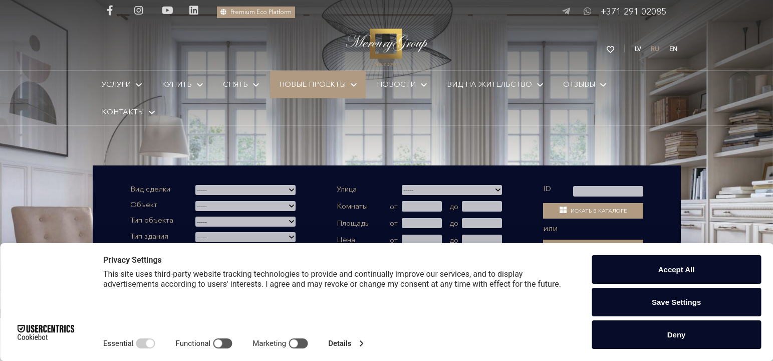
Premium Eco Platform (256, 12)
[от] (422, 206)
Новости (396, 84)
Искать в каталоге (593, 210)
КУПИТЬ (177, 84)
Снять (235, 84)
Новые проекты (312, 84)
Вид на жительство (489, 84)
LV (638, 49)
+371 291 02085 (633, 11)
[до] (482, 206)
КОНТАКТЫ (123, 111)
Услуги (116, 84)
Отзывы (579, 84)
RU (655, 49)
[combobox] (245, 190)
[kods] (608, 191)
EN (673, 49)
